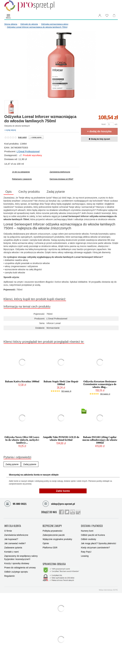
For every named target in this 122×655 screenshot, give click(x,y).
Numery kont (87, 531)
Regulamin (9, 576)
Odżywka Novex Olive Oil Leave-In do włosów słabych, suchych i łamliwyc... (22, 440)
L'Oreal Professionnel (28, 151)
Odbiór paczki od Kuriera (93, 535)
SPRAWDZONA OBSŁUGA (54, 564)
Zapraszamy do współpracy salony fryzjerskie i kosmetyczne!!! (21, 557)
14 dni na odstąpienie (21, 172)
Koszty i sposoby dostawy (16, 563)
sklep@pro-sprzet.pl (59, 503)
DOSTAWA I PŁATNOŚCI (92, 526)
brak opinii (22, 137)
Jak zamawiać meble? (15, 543)
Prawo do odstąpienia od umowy (20, 567)
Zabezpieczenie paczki (54, 535)
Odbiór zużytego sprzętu (16, 572)
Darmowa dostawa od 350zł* (61, 179)
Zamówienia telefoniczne (60, 172)
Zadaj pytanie (56, 191)
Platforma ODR (50, 547)
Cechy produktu (29, 191)
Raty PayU (86, 552)
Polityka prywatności (52, 531)
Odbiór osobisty (88, 539)
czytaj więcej (10, 130)
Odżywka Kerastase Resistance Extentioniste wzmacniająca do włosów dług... (99, 384)
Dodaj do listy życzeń (99, 139)
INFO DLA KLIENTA (12, 526)
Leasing (85, 556)
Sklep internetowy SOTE (108, 590)
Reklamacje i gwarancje (22, 179)
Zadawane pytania (13, 547)
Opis (8, 191)
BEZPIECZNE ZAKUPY (52, 526)
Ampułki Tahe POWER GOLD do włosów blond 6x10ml (61, 438)
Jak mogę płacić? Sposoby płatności (98, 543)
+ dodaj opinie (36, 137)
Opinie (46, 543)
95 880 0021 (15, 503)
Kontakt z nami (11, 552)
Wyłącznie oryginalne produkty (57, 539)
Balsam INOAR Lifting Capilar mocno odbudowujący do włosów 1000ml (99, 440)
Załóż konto (63, 491)
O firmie (8, 531)
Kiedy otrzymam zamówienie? (95, 547)
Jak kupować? (11, 539)
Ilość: (103, 124)
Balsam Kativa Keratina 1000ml (22, 381)
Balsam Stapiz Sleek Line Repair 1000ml (61, 383)
